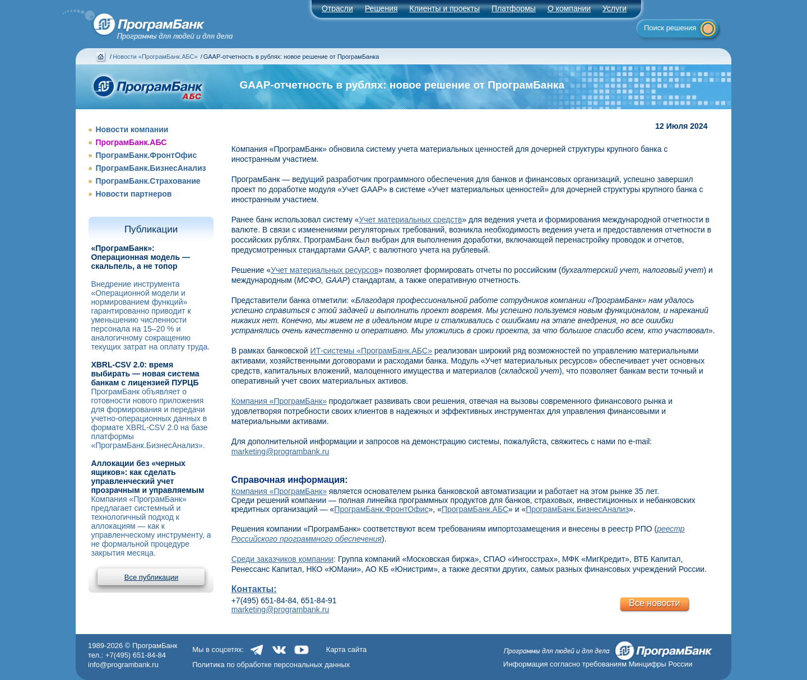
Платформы (513, 8)
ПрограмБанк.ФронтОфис (146, 155)
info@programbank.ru (123, 664)
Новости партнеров (133, 193)
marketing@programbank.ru (280, 451)
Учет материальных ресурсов (324, 270)
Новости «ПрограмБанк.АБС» (155, 56)
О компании (569, 8)
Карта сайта (346, 649)
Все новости (654, 603)
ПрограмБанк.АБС (130, 142)
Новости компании (131, 129)
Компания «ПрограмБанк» (279, 401)
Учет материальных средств (410, 219)
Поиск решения (670, 28)
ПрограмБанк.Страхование (147, 180)
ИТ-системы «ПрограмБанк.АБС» (371, 350)
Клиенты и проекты (445, 8)
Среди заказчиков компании (282, 559)
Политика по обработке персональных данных (271, 664)
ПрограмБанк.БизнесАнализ (150, 168)
